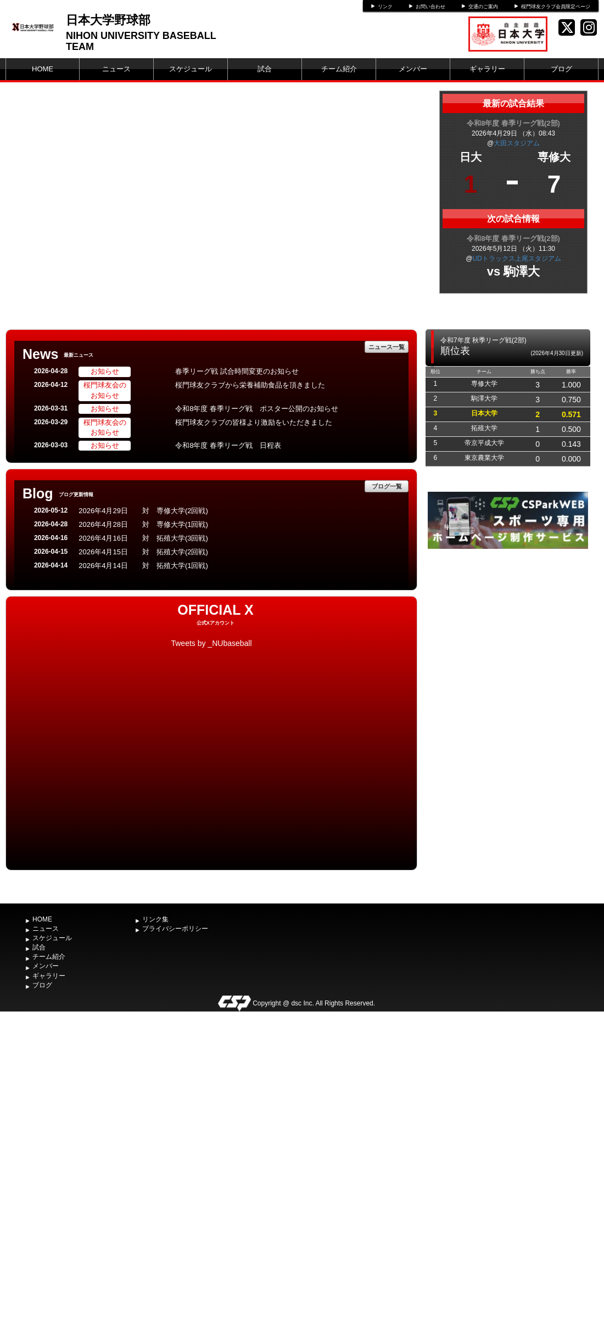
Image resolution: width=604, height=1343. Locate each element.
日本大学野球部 (108, 20)
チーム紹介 (339, 69)
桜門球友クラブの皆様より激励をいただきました (253, 422)
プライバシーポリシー (175, 928)
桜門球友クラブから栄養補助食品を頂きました (250, 385)
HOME (42, 69)
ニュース (116, 69)
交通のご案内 (483, 6)
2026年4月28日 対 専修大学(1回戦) (143, 524)
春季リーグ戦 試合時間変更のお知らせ (237, 371)
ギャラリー (487, 69)
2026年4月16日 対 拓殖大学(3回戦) (143, 538)
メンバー (413, 69)
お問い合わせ (430, 6)
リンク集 (155, 919)
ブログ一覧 (387, 486)
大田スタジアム (517, 143)
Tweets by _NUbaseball (211, 643)
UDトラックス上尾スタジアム (516, 258)
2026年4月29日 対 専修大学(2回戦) (143, 511)
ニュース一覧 (386, 347)
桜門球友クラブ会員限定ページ (555, 6)
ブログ (561, 69)
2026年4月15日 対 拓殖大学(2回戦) (143, 552)
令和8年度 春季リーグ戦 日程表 (228, 445)
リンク (385, 6)
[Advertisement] (508, 634)
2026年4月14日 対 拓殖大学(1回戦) (143, 565)
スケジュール (190, 69)
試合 (265, 69)
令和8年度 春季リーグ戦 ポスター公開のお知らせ (256, 408)
